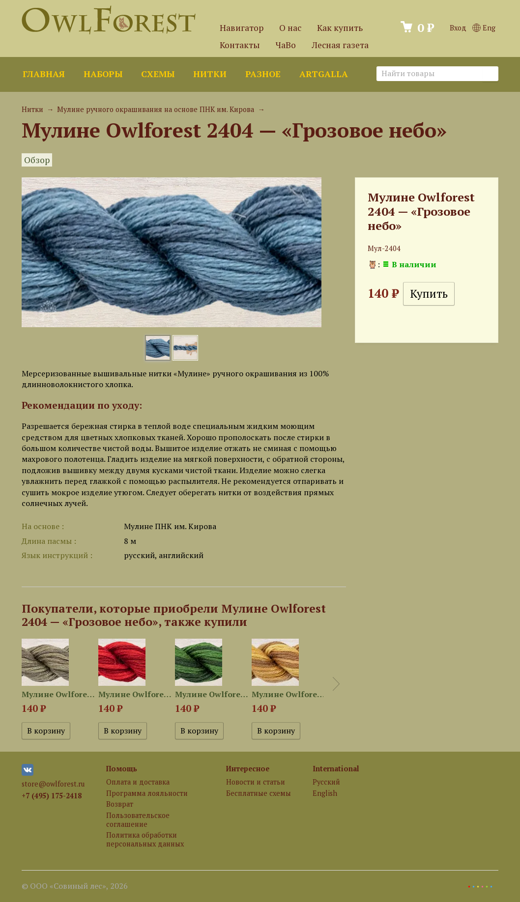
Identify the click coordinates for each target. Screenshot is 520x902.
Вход (458, 27)
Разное (263, 74)
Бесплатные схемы (258, 793)
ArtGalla (323, 74)
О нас (290, 27)
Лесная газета (340, 45)
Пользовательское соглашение (138, 819)
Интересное (247, 768)
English (325, 793)
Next (336, 684)
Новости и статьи (255, 782)
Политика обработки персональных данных (145, 839)
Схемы (157, 74)
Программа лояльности (147, 793)
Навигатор (241, 27)
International (336, 768)
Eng (483, 27)
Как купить (340, 27)
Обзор (37, 160)
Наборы (103, 74)
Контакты (240, 45)
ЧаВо (286, 45)
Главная (44, 74)
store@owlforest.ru (53, 784)
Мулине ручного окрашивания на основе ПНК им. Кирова (155, 109)
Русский (326, 782)
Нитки (210, 74)
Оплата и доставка (138, 782)
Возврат (119, 804)
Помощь (121, 768)
